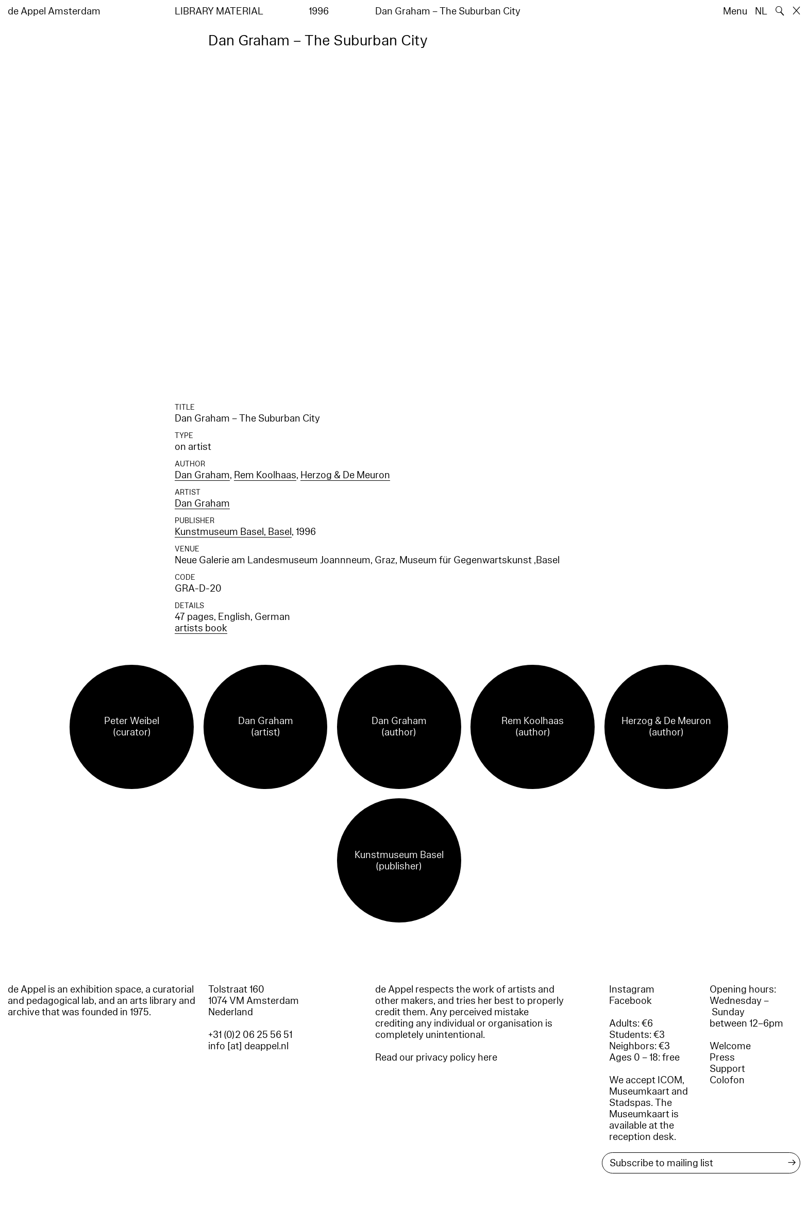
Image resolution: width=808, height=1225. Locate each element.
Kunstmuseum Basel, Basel (233, 532)
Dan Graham (202, 475)
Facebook (630, 1001)
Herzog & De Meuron (345, 475)
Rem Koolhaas (265, 475)
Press (722, 1057)
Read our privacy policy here (436, 1057)
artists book (201, 628)
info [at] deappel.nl (248, 1046)
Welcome (730, 1046)
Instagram (631, 989)
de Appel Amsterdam (54, 11)
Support (727, 1069)
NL (761, 11)
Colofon (727, 1080)
